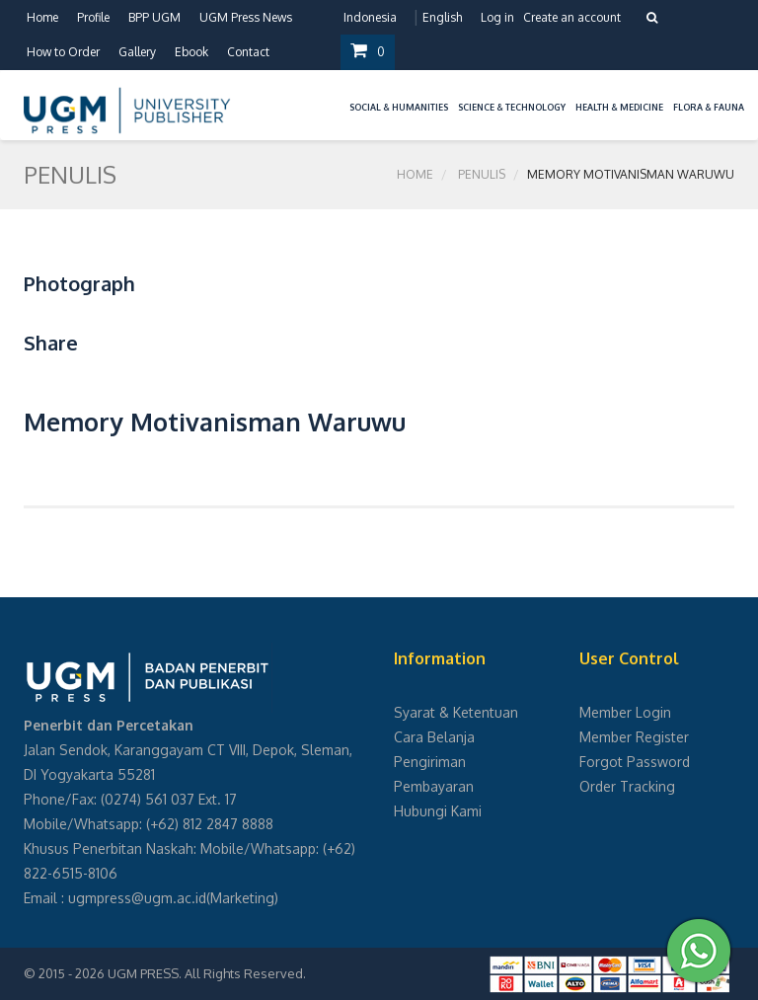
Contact (248, 51)
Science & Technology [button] (512, 107)
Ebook (191, 51)
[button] (339, 95)
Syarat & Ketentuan (456, 712)
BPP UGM (154, 17)
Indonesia (370, 17)
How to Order (63, 51)
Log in (497, 17)
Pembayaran (434, 786)
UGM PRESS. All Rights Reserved (205, 973)
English (442, 17)
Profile (93, 17)
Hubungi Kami (438, 811)
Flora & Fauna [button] (708, 107)
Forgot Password (634, 761)
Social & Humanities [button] (398, 107)
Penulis (481, 174)
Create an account (572, 17)
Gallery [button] (137, 51)
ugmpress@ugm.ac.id (137, 897)
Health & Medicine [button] (619, 107)
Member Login (625, 712)
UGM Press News (245, 17)
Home (42, 17)
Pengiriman (430, 761)
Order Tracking (627, 786)
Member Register (634, 737)
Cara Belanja (434, 737)
